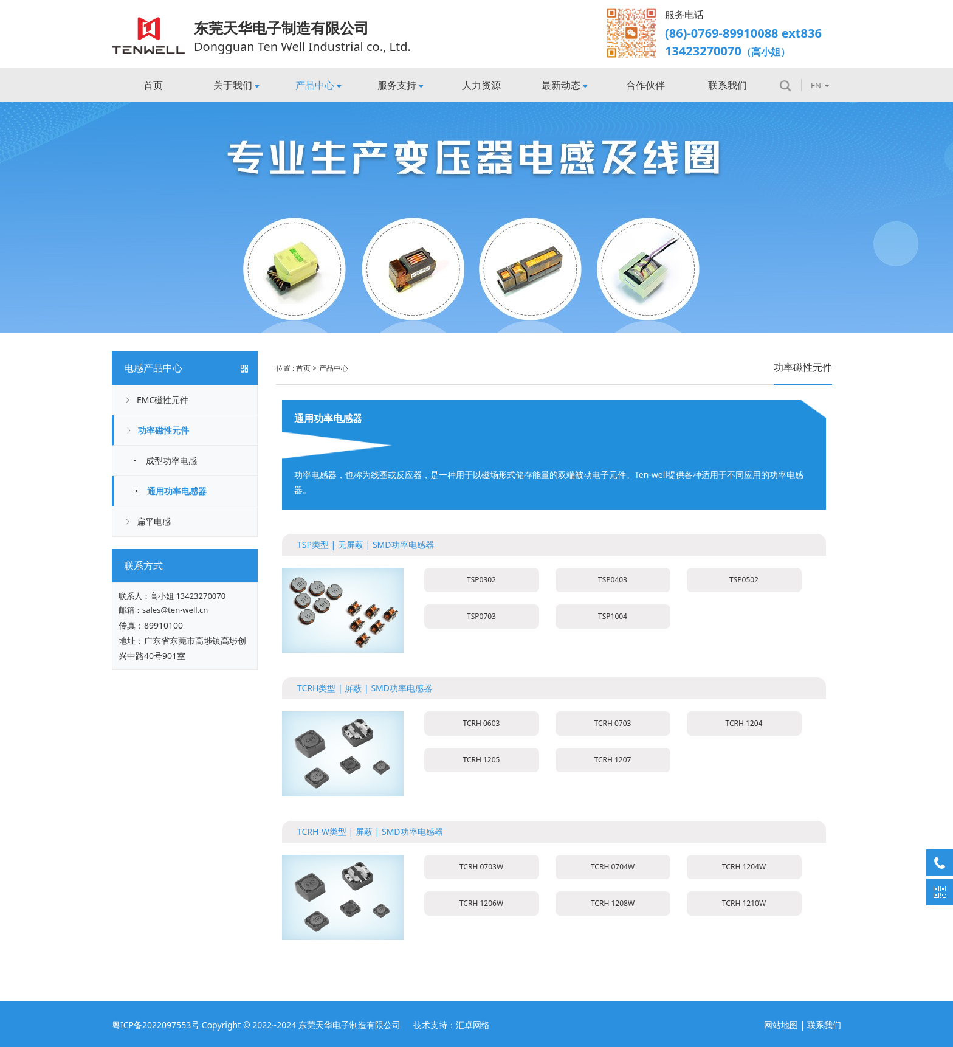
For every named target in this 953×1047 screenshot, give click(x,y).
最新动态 (564, 85)
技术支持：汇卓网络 (451, 1025)
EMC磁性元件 (162, 400)
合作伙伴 (645, 85)
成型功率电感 (171, 460)
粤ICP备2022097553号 (155, 1025)
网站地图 (781, 1025)
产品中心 (318, 85)
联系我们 (727, 85)
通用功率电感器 (177, 491)
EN (820, 85)
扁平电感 (154, 521)
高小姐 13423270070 (187, 595)
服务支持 (400, 85)
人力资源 (481, 85)
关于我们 (236, 85)
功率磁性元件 (163, 430)
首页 (153, 85)
